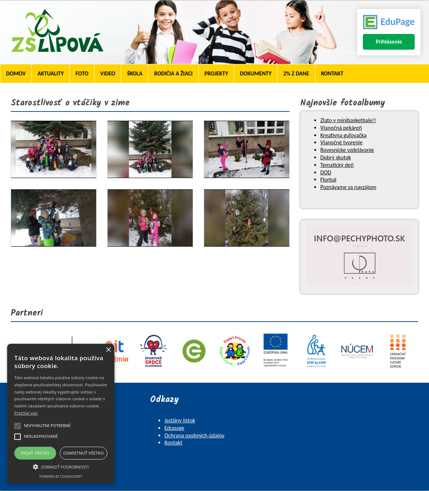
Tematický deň (337, 165)
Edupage (174, 428)
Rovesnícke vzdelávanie (347, 150)
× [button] (108, 350)
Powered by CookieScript (60, 476)
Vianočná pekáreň (341, 127)
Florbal (328, 179)
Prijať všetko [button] (35, 453)
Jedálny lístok (179, 420)
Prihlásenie (389, 41)
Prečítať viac (26, 413)
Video (107, 73)
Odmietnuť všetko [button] (83, 453)
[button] (60, 466)
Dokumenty (255, 73)
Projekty (216, 73)
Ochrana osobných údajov (194, 435)
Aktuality (51, 73)
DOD (325, 172)
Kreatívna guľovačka (343, 135)
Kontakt (332, 73)
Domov (16, 73)
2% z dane (296, 73)
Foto (81, 73)
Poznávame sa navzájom (348, 187)
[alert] (60, 414)
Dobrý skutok (335, 157)
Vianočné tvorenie (341, 142)
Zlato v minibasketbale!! (348, 120)
